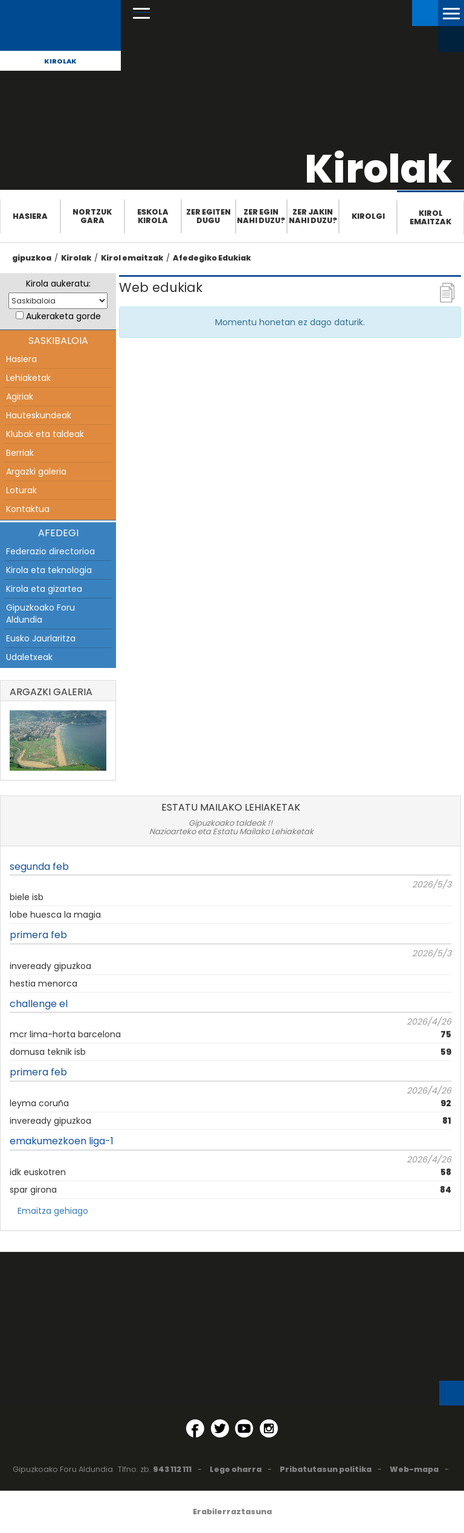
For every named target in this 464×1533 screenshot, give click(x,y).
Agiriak (19, 397)
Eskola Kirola (153, 216)
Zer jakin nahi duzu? (313, 216)
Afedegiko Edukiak (212, 258)
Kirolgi (368, 216)
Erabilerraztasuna (232, 1511)
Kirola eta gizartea (44, 589)
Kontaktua (28, 509)
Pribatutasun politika (326, 1469)
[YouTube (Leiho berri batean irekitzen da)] (244, 1428)
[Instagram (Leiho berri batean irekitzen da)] (269, 1428)
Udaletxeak (29, 657)
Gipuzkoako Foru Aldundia (40, 613)
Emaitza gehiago (53, 1211)
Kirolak (60, 61)
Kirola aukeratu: (58, 283)
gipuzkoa (31, 258)
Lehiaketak (28, 378)
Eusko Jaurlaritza (41, 638)
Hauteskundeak (38, 415)
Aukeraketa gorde (63, 316)
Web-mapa (414, 1469)
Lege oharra (236, 1469)
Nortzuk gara (92, 216)
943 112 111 (172, 1469)
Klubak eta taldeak (45, 434)
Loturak (21, 490)
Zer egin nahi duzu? (261, 216)
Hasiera (30, 216)
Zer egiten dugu (208, 216)
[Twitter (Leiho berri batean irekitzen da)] (220, 1428)
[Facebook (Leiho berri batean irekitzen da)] (195, 1428)
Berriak (20, 453)
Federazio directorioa (50, 551)
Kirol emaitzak (430, 217)
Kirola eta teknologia (49, 570)
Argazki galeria (36, 471)
